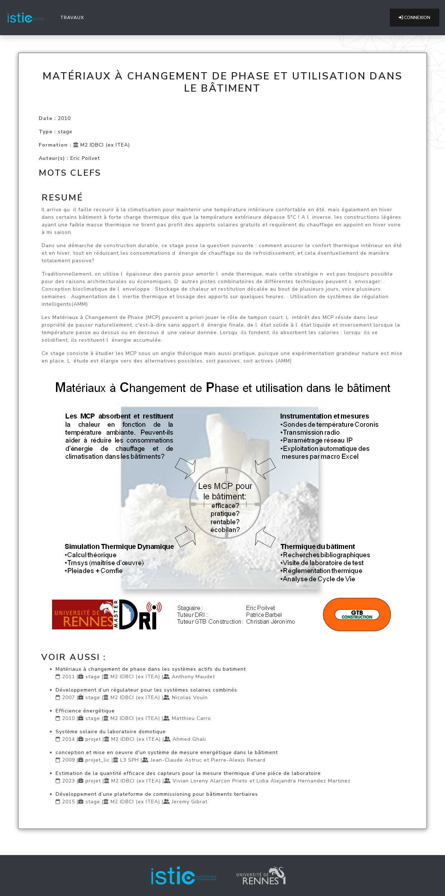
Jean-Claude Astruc (176, 760)
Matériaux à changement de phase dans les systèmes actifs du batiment (151, 669)
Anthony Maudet (193, 676)
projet (93, 739)
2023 (68, 780)
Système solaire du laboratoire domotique (111, 731)
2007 (68, 697)
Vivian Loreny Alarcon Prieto (210, 780)
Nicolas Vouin (190, 697)
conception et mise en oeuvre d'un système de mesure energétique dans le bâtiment (167, 752)
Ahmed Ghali (189, 739)
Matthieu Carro (191, 718)
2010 (64, 118)
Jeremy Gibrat (189, 801)
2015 (68, 801)
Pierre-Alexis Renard (238, 760)
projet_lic (97, 760)
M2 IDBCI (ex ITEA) (105, 145)
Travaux (73, 17)
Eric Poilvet (85, 158)
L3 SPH (129, 760)
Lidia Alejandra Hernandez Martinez (304, 780)
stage (65, 131)
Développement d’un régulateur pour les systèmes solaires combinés (146, 690)
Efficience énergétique (85, 710)
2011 (68, 676)
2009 (68, 760)
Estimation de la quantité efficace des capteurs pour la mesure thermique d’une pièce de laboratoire (188, 773)
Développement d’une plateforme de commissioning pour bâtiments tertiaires (157, 794)
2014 (68, 739)
